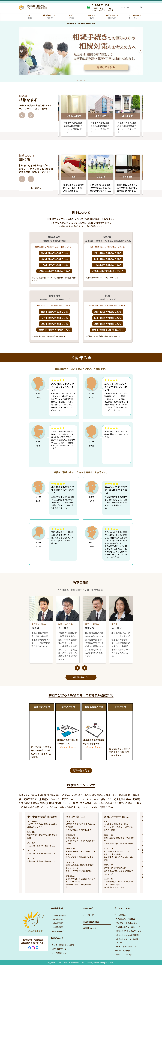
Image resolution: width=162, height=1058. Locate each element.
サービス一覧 (88, 915)
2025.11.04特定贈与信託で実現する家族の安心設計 (42, 835)
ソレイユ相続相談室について (127, 946)
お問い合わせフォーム (61, 948)
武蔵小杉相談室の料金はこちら (54, 271)
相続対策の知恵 (89, 928)
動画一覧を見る (81, 770)
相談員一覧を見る (81, 677)
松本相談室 (58, 923)
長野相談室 (58, 919)
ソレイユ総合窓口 (59, 952)
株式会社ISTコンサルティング (128, 931)
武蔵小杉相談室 (59, 915)
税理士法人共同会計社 (125, 918)
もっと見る (36, 187)
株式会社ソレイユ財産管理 (127, 935)
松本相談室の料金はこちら (54, 259)
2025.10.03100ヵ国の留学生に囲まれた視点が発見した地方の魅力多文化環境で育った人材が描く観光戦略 (119, 854)
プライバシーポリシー (124, 954)
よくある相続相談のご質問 (63, 944)
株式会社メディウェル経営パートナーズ (129, 941)
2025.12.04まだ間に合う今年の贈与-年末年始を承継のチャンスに (42, 824)
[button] (21, 51)
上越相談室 (58, 926)
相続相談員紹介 (58, 931)
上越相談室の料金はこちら (54, 265)
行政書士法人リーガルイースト (129, 926)
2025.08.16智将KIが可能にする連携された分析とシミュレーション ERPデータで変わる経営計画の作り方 (80, 881)
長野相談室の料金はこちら (54, 253)
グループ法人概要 (122, 950)
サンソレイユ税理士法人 (126, 922)
